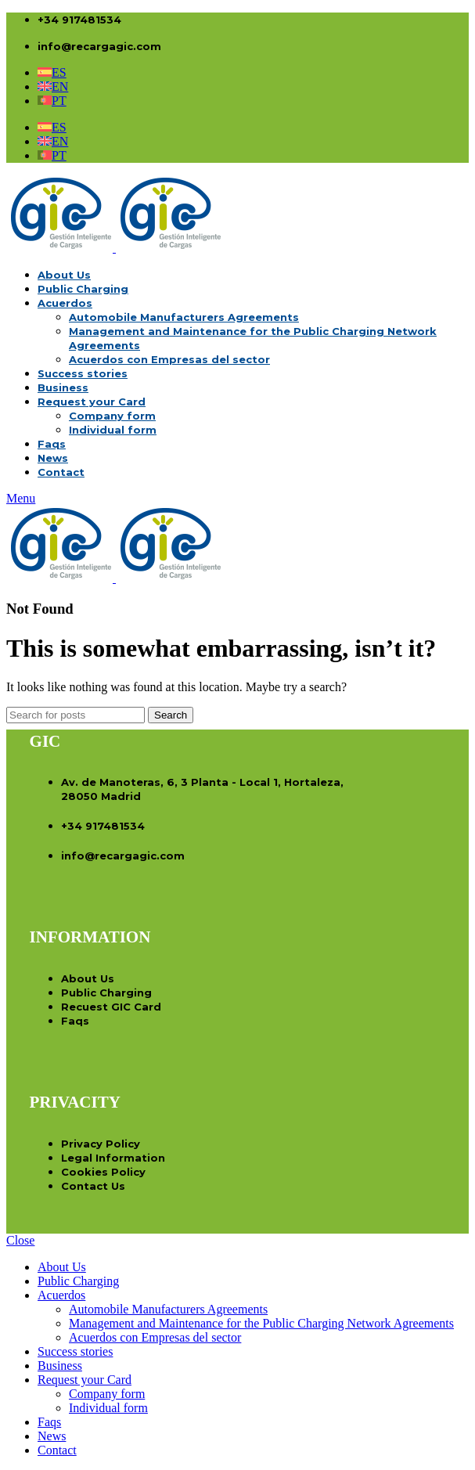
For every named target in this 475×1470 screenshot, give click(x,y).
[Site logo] (61, 247)
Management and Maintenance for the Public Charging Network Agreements (261, 1323)
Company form (112, 415)
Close (20, 1240)
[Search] (75, 715)
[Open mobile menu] (20, 498)
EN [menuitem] (60, 86)
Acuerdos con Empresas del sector (169, 359)
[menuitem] (52, 72)
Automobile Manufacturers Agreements (184, 317)
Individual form (113, 429)
